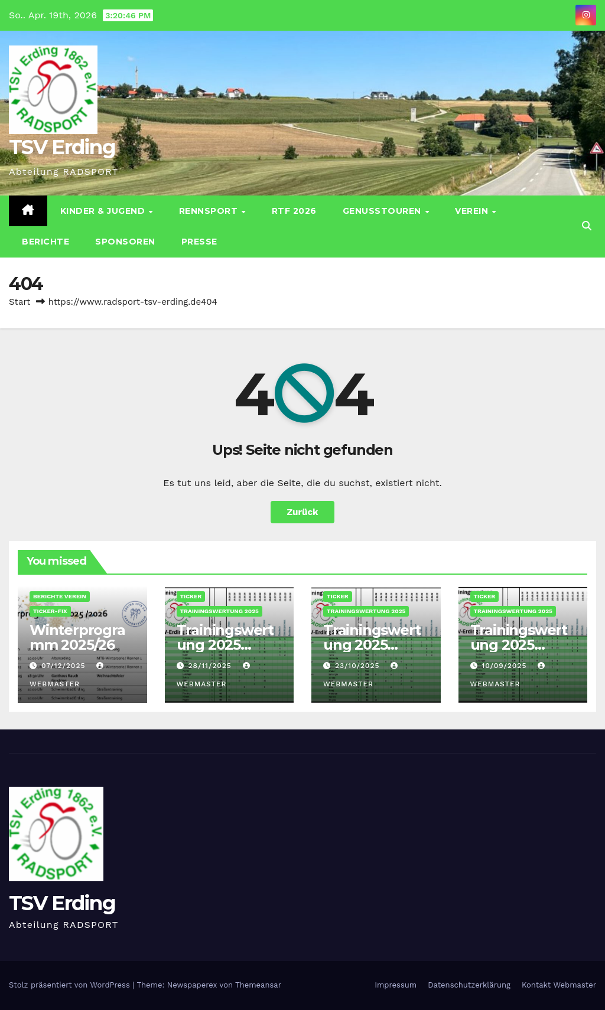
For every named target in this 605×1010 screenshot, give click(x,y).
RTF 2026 (294, 211)
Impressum (396, 984)
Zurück (302, 512)
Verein (473, 211)
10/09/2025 (505, 666)
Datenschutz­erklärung (469, 984)
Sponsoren (125, 241)
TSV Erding (62, 147)
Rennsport (209, 211)
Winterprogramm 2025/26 (77, 637)
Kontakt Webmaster (559, 984)
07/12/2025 (64, 666)
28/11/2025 (211, 666)
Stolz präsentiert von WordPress (70, 984)
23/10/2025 (358, 666)
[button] (586, 226)
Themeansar (258, 984)
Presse (199, 241)
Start (19, 302)
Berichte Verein (59, 596)
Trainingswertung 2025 (219, 611)
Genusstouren (383, 211)
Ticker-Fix (50, 611)
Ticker (191, 596)
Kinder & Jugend (104, 211)
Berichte (45, 241)
